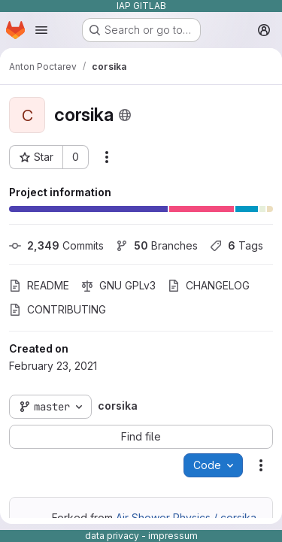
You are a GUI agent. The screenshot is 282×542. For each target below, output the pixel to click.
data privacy (112, 535)
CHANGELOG (209, 285)
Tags (236, 245)
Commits (56, 245)
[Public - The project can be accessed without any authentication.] (125, 115)
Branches (157, 245)
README (39, 285)
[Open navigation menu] (41, 30)
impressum (173, 535)
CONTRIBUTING (57, 309)
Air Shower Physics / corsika (186, 517)
